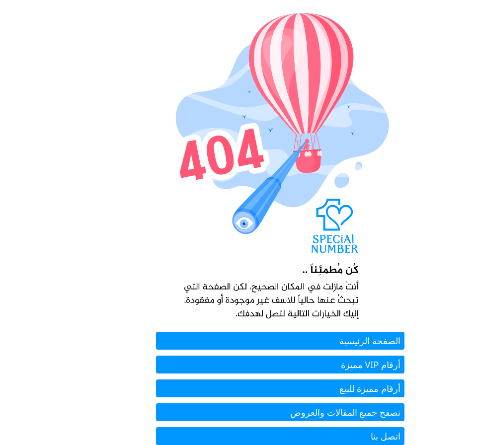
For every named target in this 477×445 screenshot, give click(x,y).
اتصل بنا (344, 436)
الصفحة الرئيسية (328, 341)
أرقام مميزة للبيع (328, 388)
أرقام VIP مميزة (329, 365)
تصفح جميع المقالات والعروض (303, 412)
